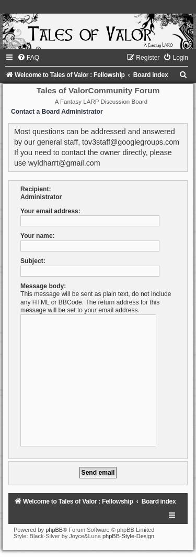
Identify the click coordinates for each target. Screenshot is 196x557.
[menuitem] (28, 57)
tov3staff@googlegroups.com (130, 142)
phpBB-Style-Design (128, 536)
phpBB (54, 530)
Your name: (37, 235)
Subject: (32, 261)
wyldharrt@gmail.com (64, 163)
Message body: (43, 286)
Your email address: (50, 211)
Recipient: (35, 189)
